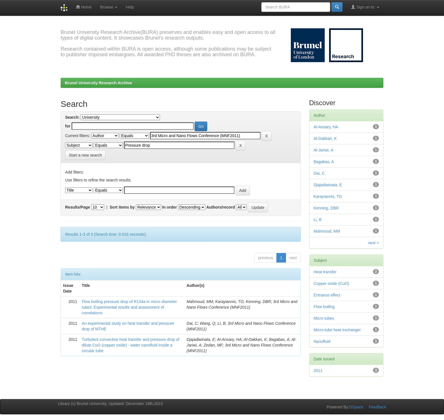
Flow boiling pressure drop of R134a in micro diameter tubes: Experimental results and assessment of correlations (129, 307)
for (68, 126)
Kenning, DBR (326, 208)
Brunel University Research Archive (98, 83)
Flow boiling (324, 306)
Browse (109, 7)
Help (130, 7)
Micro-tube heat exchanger (337, 330)
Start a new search (85, 155)
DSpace (356, 407)
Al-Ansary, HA (326, 127)
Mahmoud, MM (327, 231)
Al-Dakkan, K (325, 138)
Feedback (377, 407)
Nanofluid (322, 341)
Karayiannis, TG (328, 196)
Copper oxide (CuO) (331, 283)
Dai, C (319, 173)
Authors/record (220, 207)
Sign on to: (365, 7)
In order (169, 207)
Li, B (318, 219)
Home (83, 7)
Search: (72, 117)
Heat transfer (325, 272)
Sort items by (122, 207)
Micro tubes (324, 318)
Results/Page (77, 207)
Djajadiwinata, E (328, 185)
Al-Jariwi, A (323, 150)
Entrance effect (327, 295)
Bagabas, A (324, 161)
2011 (318, 370)
